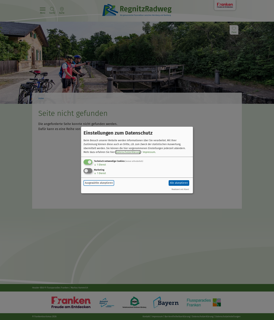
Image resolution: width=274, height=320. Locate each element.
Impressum (149, 152)
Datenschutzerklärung (128, 152)
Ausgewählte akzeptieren (99, 182)
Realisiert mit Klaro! (180, 189)
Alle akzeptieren (179, 182)
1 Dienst (100, 164)
